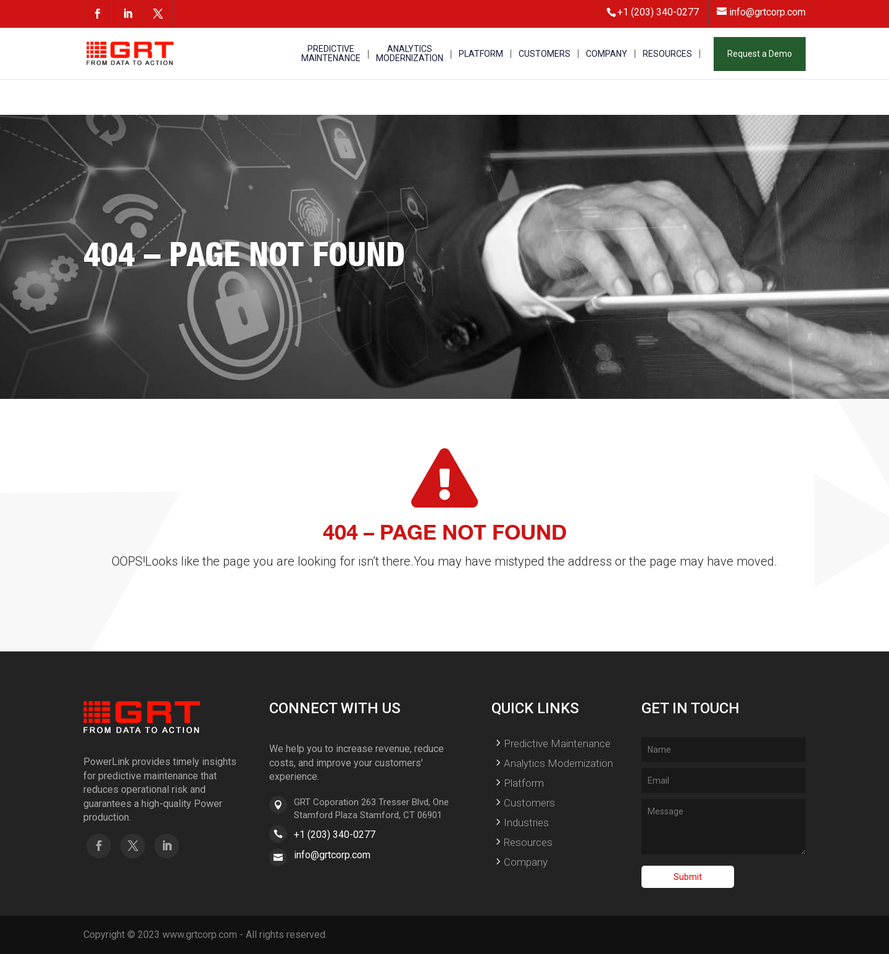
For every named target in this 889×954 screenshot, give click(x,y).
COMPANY (606, 54)
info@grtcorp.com (332, 855)
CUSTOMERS (544, 54)
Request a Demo (759, 54)
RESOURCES (667, 54)
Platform (524, 783)
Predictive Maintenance (557, 743)
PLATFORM (481, 54)
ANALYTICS (409, 54)
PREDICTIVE (331, 54)
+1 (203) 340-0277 (334, 834)
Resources (528, 842)
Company (526, 862)
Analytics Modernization (558, 763)
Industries (526, 822)
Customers (529, 803)
